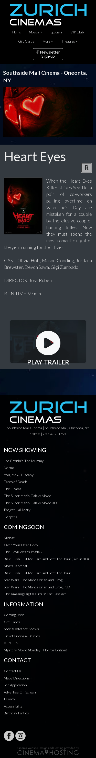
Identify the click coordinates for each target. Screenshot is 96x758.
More (46, 41)
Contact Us (13, 671)
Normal (9, 467)
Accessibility (13, 706)
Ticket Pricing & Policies (22, 636)
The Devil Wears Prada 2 (23, 552)
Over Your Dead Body (21, 545)
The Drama (13, 489)
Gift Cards (26, 41)
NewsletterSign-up (48, 53)
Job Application (15, 685)
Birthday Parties (16, 713)
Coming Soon (14, 615)
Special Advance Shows (21, 629)
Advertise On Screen (20, 692)
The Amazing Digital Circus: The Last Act (35, 594)
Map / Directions (17, 678)
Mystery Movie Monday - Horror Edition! (35, 650)
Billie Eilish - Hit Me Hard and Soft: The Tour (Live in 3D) (46, 559)
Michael (10, 538)
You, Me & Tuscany (19, 475)
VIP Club (77, 32)
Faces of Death (15, 481)
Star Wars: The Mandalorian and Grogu (34, 580)
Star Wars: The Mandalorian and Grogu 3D (37, 587)
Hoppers (10, 517)
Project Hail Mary (17, 510)
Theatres (68, 41)
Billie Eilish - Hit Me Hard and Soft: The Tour (37, 573)
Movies (34, 32)
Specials (56, 32)
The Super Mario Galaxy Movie (27, 496)
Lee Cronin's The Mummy (24, 461)
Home (16, 32)
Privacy (9, 699)
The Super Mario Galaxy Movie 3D (30, 503)
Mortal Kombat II (17, 566)
